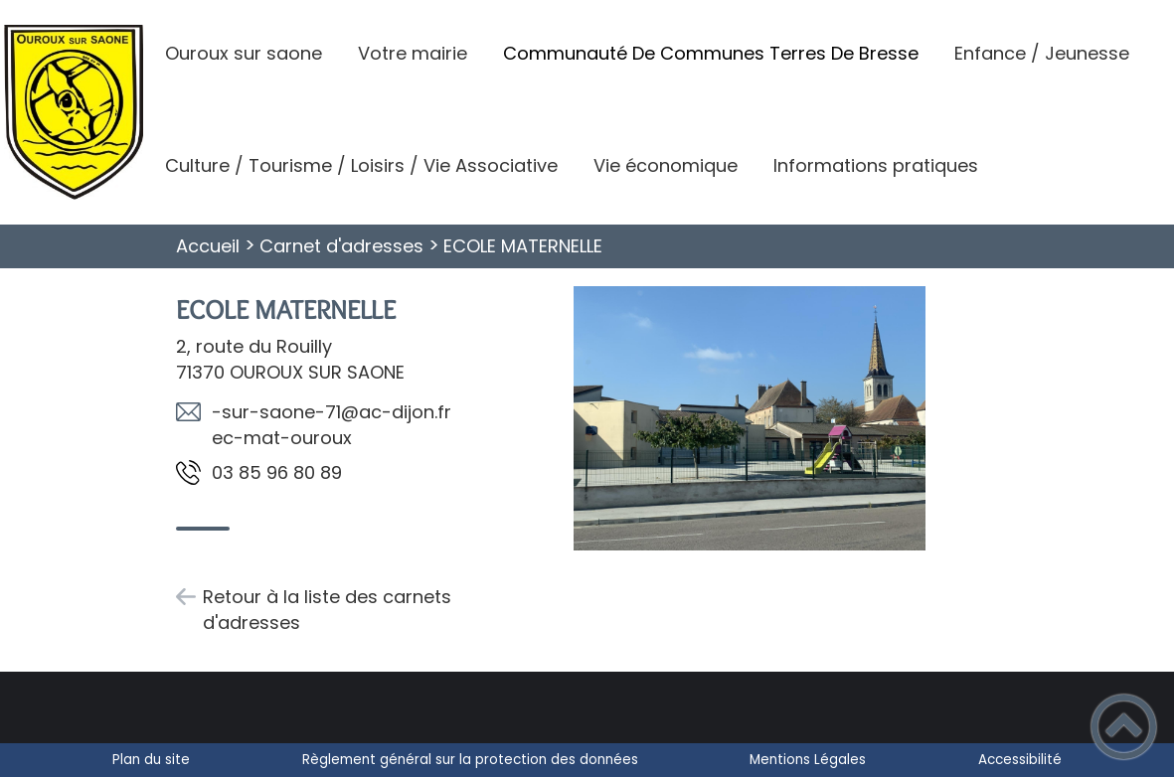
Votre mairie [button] (412, 53)
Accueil (208, 245)
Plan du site (151, 759)
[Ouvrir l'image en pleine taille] (749, 421)
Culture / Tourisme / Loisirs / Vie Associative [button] (361, 165)
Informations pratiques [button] (875, 165)
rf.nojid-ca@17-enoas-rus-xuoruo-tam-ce (331, 424)
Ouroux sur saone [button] (243, 53)
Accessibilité (1020, 759)
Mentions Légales (808, 759)
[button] (1123, 727)
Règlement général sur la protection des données (470, 759)
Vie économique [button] (665, 165)
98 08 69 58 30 (277, 472)
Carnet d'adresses (341, 245)
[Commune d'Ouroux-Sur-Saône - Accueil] (73, 112)
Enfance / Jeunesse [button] (1041, 53)
